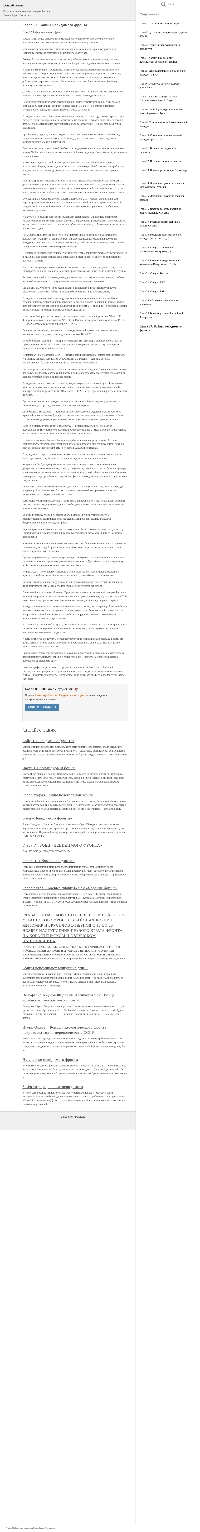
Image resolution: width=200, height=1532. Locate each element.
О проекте (66, 1116)
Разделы (80, 1116)
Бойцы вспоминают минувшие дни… (55, 968)
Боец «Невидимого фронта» (47, 818)
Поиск (167, 4)
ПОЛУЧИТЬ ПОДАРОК (42, 707)
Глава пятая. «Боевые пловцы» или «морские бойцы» (69, 888)
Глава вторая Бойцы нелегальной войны (58, 795)
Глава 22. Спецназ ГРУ (152, 282)
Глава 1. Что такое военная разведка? (160, 23)
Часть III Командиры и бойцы (48, 768)
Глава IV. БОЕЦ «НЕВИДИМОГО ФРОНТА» (62, 845)
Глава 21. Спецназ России (154, 273)
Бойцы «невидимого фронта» (48, 741)
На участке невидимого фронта (50, 1059)
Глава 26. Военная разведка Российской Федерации (31, 1528)
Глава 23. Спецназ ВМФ (153, 291)
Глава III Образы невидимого (48, 861)
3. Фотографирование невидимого (52, 1087)
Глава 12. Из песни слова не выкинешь (161, 161)
